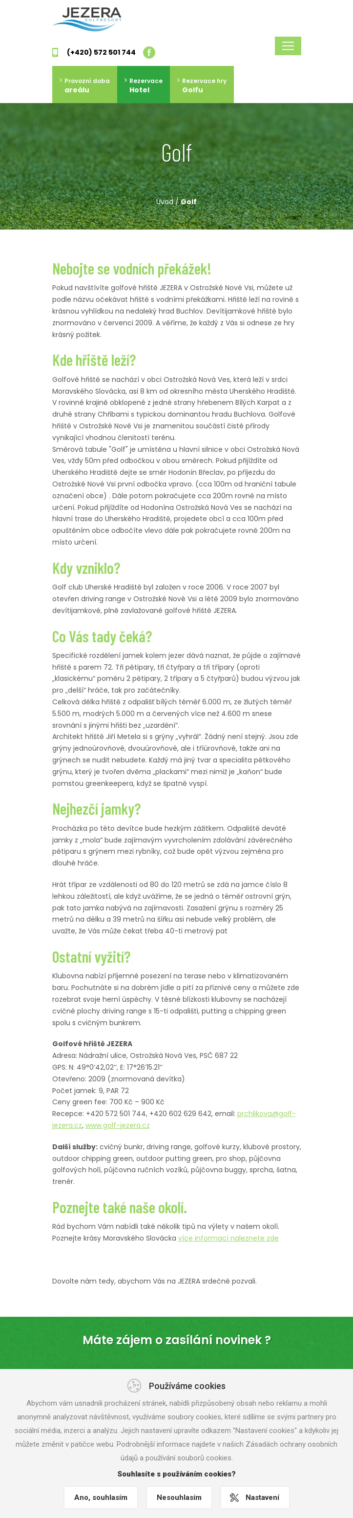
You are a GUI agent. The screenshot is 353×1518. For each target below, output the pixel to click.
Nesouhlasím (179, 1497)
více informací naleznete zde (228, 1238)
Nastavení (262, 1497)
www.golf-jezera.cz (117, 1125)
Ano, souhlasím (100, 1497)
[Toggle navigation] (288, 46)
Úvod (164, 201)
